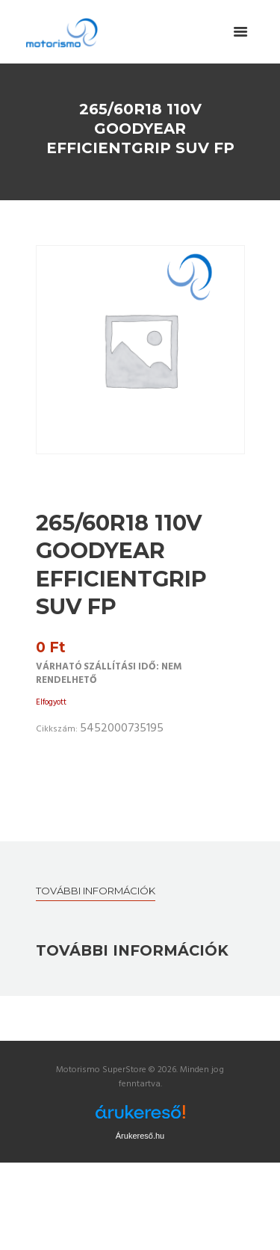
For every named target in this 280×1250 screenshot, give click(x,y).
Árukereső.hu (140, 1135)
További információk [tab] (95, 891)
